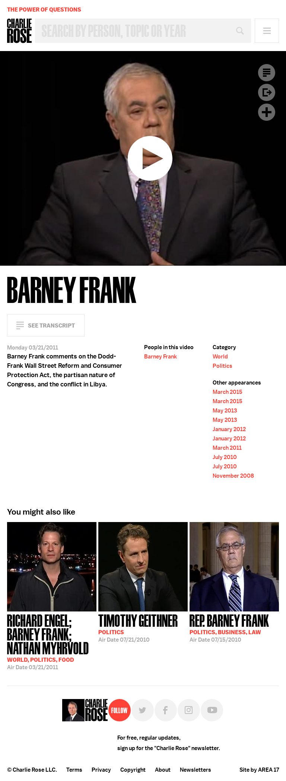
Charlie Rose (19, 31)
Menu (267, 31)
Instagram (189, 710)
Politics (222, 366)
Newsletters (195, 770)
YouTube (212, 710)
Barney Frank (160, 356)
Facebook (166, 710)
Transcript (266, 72)
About (163, 770)
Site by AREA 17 (259, 770)
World (220, 356)
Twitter (142, 710)
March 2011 (227, 448)
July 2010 (225, 457)
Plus (266, 112)
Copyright (133, 770)
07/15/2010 (229, 627)
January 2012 (229, 429)
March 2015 (227, 392)
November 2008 (233, 476)
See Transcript (51, 325)
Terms (74, 770)
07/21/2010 (138, 627)
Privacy (101, 770)
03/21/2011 (51, 641)
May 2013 (225, 410)
